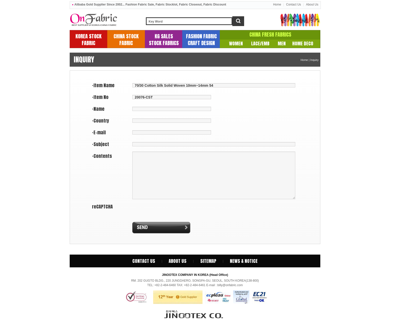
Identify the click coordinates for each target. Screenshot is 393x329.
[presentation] (165, 210)
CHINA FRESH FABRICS (270, 34)
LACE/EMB (260, 43)
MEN (282, 43)
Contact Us (293, 4)
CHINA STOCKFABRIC (126, 39)
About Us (312, 4)
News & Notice (244, 261)
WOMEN (236, 43)
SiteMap (208, 261)
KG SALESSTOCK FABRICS (164, 39)
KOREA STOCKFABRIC (88, 39)
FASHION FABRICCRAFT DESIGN (201, 39)
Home (277, 4)
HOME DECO (302, 43)
